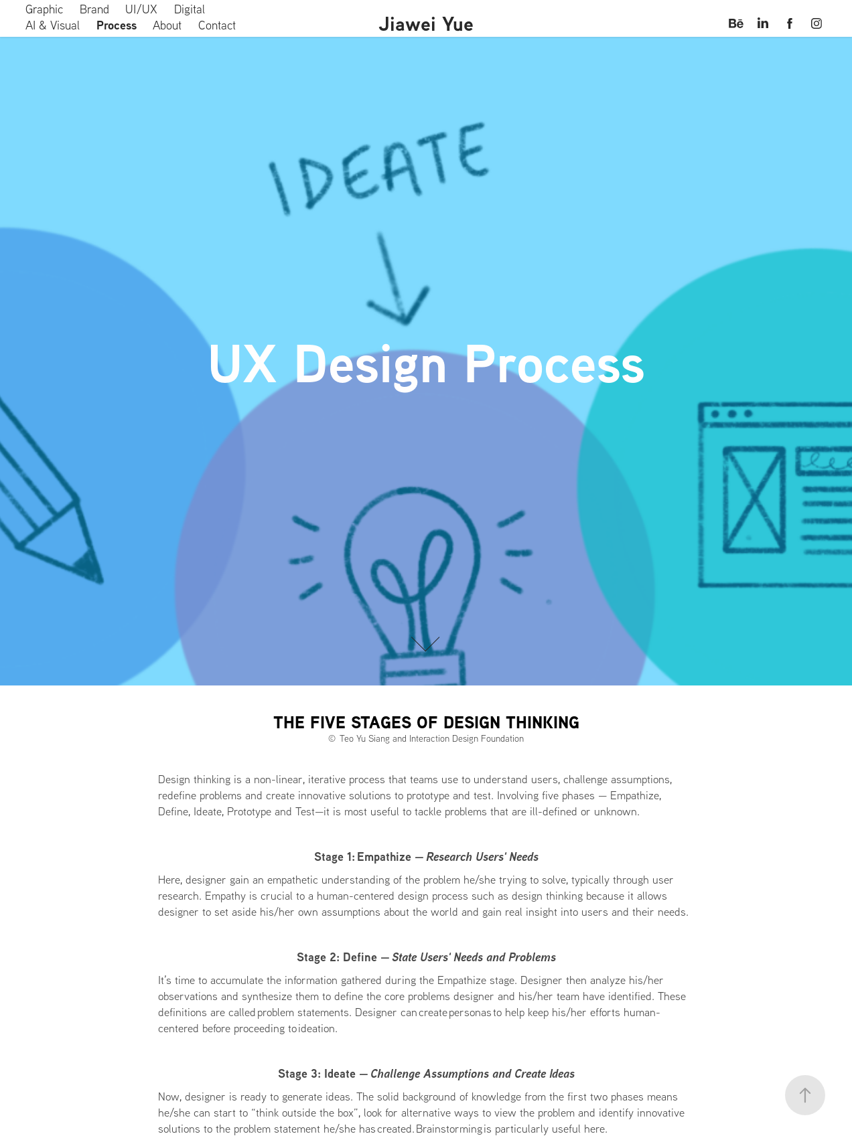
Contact (217, 25)
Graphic (44, 9)
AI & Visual (52, 25)
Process (116, 25)
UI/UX (141, 9)
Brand (94, 9)
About (167, 25)
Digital (189, 9)
